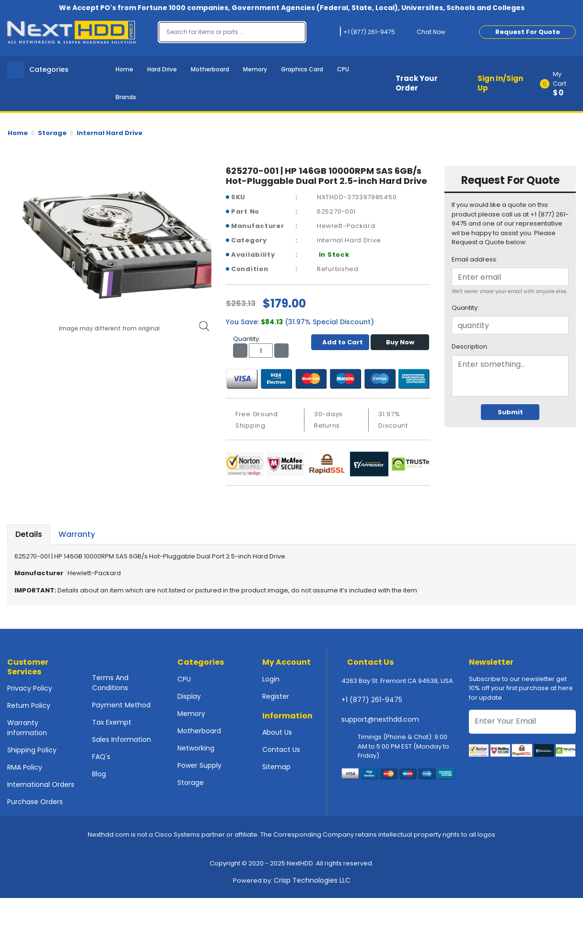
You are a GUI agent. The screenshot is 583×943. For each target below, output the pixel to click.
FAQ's (101, 756)
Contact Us (281, 749)
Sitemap (276, 767)
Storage (52, 132)
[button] (561, 83)
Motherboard (210, 69)
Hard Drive (162, 69)
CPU (343, 69)
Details (28, 534)
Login (271, 679)
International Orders (40, 784)
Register (275, 696)
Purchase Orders (35, 802)
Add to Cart (340, 342)
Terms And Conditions (110, 683)
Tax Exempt (111, 722)
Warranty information (27, 728)
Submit (510, 412)
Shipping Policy (32, 750)
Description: (470, 346)
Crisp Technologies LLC (312, 880)
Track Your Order (417, 83)
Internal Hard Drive (109, 132)
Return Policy (28, 705)
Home (124, 69)
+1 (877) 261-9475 (371, 699)
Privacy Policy (29, 688)
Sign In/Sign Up (500, 83)
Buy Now (400, 342)
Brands (126, 97)
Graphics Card (302, 69)
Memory (255, 69)
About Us (277, 732)
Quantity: (465, 307)
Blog (99, 774)
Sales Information (121, 739)
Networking (195, 748)
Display (189, 696)
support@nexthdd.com (380, 719)
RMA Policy (24, 767)
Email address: (475, 259)
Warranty (76, 534)
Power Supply (199, 765)
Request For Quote (527, 31)
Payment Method (121, 705)
